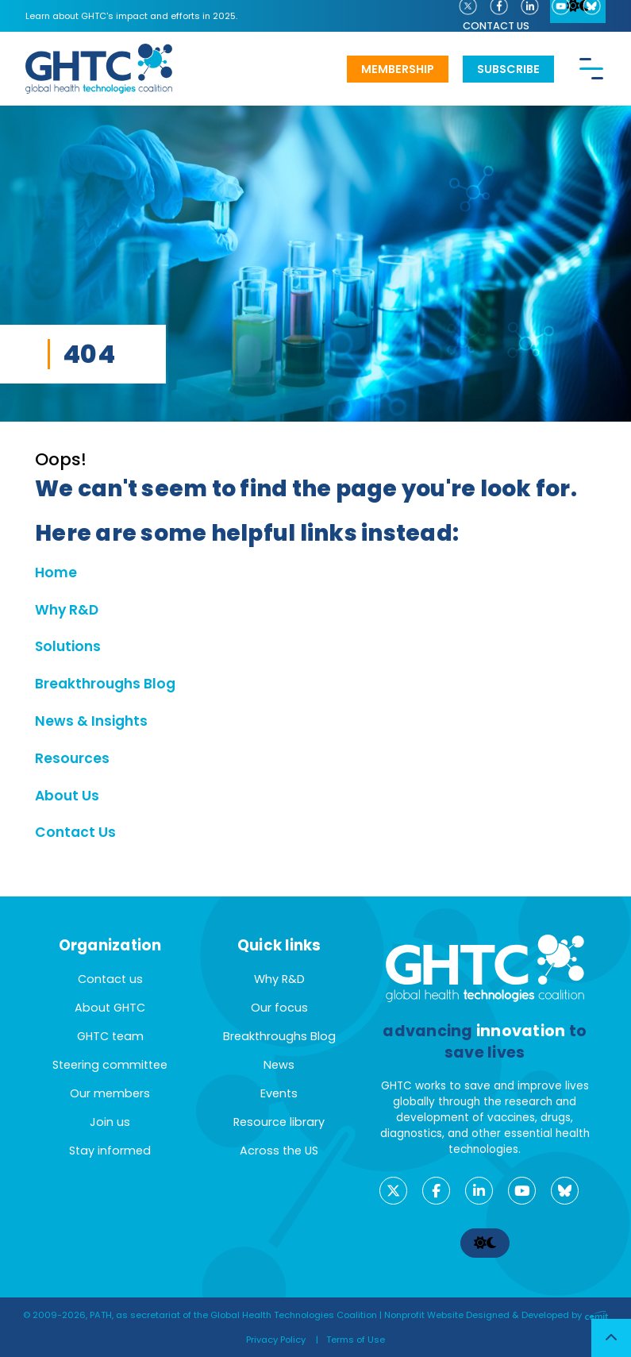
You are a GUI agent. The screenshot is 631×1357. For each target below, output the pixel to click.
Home (56, 572)
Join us (110, 1122)
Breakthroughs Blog (105, 683)
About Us (67, 795)
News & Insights (91, 721)
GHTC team (110, 1036)
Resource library (279, 1122)
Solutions (68, 646)
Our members (110, 1093)
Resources (72, 758)
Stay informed (110, 1150)
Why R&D (66, 609)
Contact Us (75, 832)
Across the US (279, 1150)
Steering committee (109, 1065)
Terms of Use (355, 1339)
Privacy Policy (276, 1339)
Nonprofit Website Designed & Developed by (496, 1315)
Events (279, 1093)
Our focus (279, 1008)
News (279, 1065)
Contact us (496, 26)
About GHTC (110, 1008)
